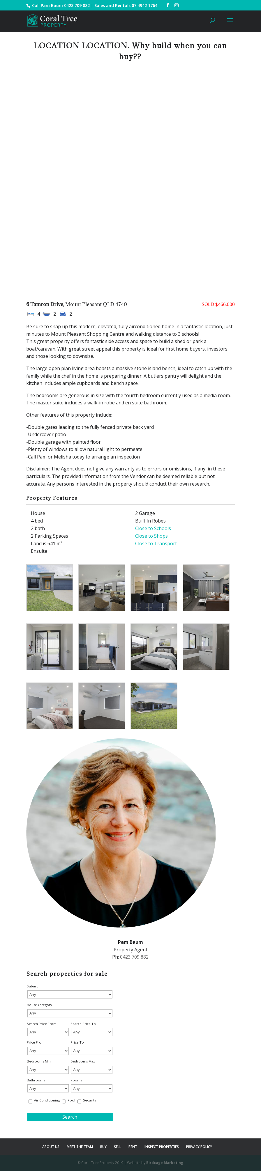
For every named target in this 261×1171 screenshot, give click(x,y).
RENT (132, 1146)
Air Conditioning (47, 1100)
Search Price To (83, 1023)
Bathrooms (36, 1080)
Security (89, 1100)
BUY (103, 1146)
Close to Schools (153, 528)
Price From (36, 1042)
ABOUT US (50, 1146)
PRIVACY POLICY (199, 1146)
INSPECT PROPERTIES (161, 1146)
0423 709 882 (77, 5)
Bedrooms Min (39, 1061)
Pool (71, 1100)
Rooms (76, 1080)
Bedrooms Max (82, 1061)
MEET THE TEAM (80, 1146)
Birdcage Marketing (164, 1162)
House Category (39, 1005)
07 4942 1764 (144, 5)
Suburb (32, 986)
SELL (117, 1146)
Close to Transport (156, 543)
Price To (77, 1042)
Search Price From (42, 1023)
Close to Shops (151, 536)
